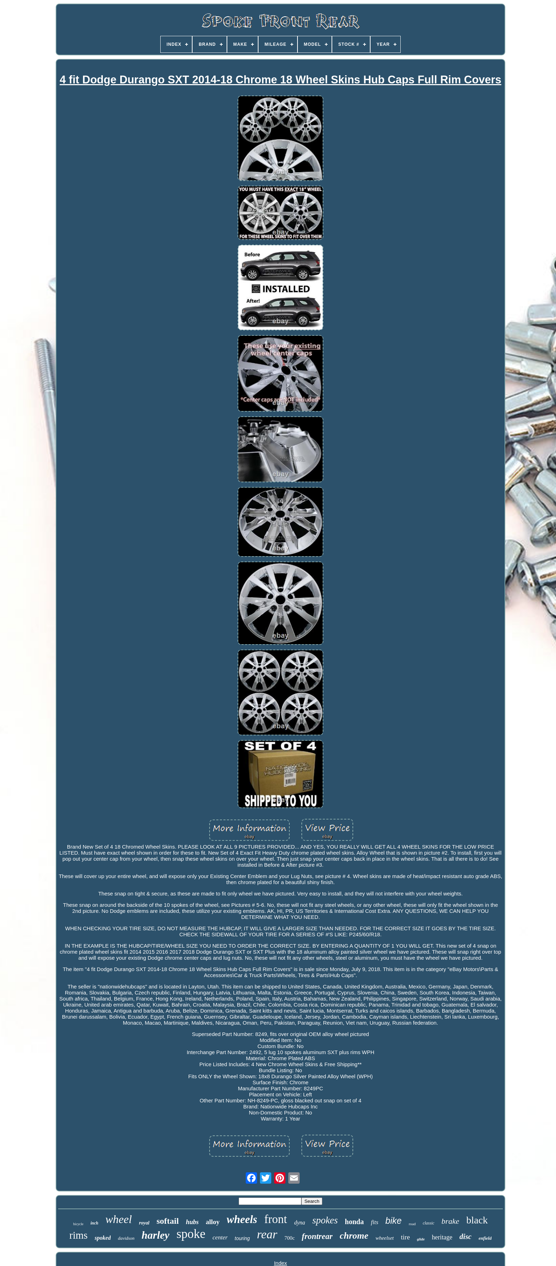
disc (466, 1236)
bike (393, 1221)
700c (289, 1238)
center (219, 1237)
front (275, 1219)
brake (450, 1221)
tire (405, 1237)
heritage (442, 1237)
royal (144, 1223)
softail (167, 1221)
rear (267, 1234)
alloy (212, 1222)
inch (94, 1223)
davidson (126, 1238)
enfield (485, 1238)
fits (374, 1222)
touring (242, 1238)
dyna (299, 1223)
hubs (192, 1222)
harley (155, 1235)
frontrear (317, 1236)
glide (421, 1239)
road (412, 1224)
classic (428, 1223)
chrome (354, 1236)
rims (78, 1235)
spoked (103, 1238)
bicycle (78, 1224)
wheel (118, 1219)
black (477, 1220)
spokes (325, 1220)
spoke (191, 1234)
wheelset (385, 1238)
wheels (242, 1219)
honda (354, 1222)
